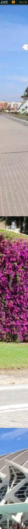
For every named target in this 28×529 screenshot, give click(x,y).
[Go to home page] (6, 2)
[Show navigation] (26, 2)
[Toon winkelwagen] (23, 2)
